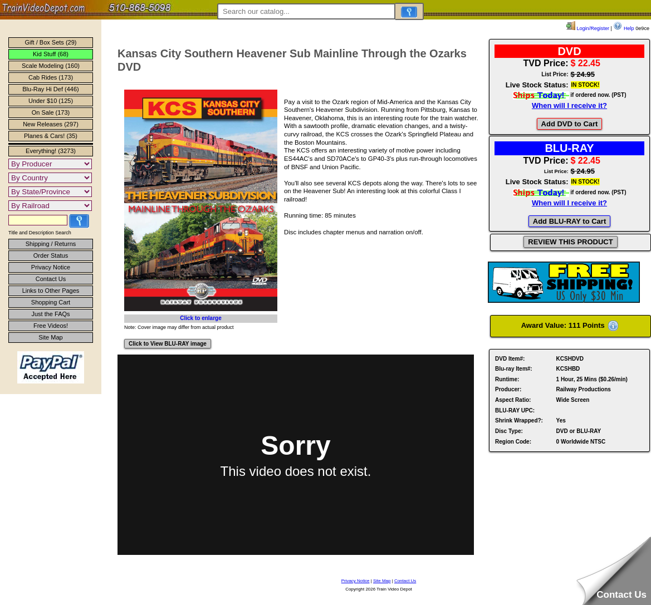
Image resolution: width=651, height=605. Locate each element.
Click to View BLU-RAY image (168, 344)
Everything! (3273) (51, 150)
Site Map (50, 337)
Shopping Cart (50, 302)
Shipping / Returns (51, 243)
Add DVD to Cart (569, 124)
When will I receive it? (569, 105)
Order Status (50, 255)
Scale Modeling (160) (51, 65)
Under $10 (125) (50, 100)
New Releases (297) (51, 124)
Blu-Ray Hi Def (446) (50, 89)
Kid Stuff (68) (50, 54)
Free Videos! (50, 325)
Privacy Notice (50, 267)
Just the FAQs (50, 314)
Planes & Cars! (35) (50, 135)
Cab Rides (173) (50, 77)
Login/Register (587, 28)
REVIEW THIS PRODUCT (570, 242)
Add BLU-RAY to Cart (569, 221)
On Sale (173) (51, 112)
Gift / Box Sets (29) (51, 42)
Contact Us (51, 279)
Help (623, 28)
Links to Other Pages (51, 290)
